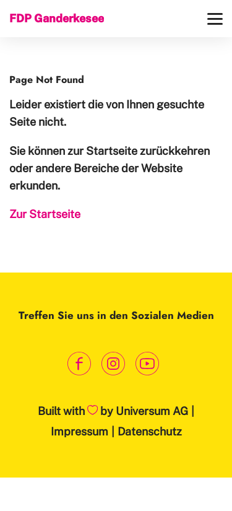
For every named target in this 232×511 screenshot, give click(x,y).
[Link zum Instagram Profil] (113, 364)
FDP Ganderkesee (56, 18)
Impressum (79, 431)
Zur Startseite (44, 214)
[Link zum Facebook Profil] (79, 364)
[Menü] (215, 19)
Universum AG (152, 410)
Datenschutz (150, 431)
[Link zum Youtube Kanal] (147, 364)
